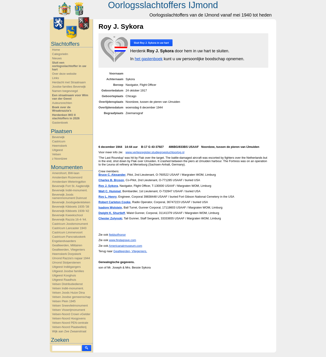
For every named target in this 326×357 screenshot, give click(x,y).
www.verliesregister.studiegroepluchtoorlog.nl (154, 152)
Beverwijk (58, 137)
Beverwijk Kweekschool (67, 215)
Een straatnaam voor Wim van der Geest (70, 96)
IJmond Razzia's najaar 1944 (71, 258)
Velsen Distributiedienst (67, 284)
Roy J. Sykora (108, 185)
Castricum (58, 141)
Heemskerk (59, 145)
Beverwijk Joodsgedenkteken (71, 202)
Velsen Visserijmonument (68, 309)
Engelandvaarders (64, 241)
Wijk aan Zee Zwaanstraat (69, 331)
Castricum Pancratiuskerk (69, 236)
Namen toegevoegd (65, 91)
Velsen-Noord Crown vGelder (71, 314)
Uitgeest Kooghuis (64, 275)
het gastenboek (149, 59)
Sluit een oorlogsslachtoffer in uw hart (69, 66)
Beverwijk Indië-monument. (70, 190)
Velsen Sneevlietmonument (70, 305)
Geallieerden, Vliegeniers (68, 249)
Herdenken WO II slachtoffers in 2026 (65, 116)
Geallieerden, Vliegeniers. (130, 251)
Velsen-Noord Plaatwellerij (69, 327)
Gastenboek (60, 122)
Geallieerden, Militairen (67, 245)
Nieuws (57, 58)
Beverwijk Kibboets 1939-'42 (70, 211)
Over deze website (64, 73)
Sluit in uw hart (151, 42)
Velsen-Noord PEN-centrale (70, 322)
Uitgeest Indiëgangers (66, 266)
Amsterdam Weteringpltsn (69, 181)
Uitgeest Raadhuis (64, 279)
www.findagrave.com (122, 240)
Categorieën (60, 54)
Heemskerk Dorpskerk (66, 254)
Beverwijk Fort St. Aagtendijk (70, 186)
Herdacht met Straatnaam (69, 82)
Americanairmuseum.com (125, 245)
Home (56, 49)
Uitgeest (57, 150)
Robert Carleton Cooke (114, 202)
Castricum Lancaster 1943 (69, 228)
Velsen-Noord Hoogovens (69, 318)
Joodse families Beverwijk (69, 86)
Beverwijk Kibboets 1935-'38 (70, 206)
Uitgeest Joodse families (68, 271)
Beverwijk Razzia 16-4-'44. (69, 219)
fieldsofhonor (117, 234)
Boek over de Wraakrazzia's (61, 108)
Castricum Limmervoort (67, 232)
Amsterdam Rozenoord (67, 177)
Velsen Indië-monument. (68, 288)
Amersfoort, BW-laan (65, 173)
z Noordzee (59, 158)
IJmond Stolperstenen (66, 262)
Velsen (56, 154)
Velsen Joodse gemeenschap (71, 297)
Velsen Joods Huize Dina (68, 292)
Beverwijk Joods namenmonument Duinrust (69, 196)
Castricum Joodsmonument (70, 223)
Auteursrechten (62, 103)
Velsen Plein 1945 (64, 301)
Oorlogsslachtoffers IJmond (163, 5)
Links (55, 78)
